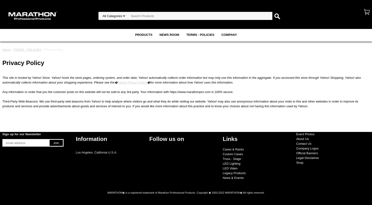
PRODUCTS (143, 35)
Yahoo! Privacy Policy (132, 82)
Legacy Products (234, 173)
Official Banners (307, 153)
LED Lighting (231, 163)
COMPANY (229, 35)
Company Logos (307, 148)
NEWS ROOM (169, 35)
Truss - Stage (232, 159)
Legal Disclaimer (307, 158)
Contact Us (303, 143)
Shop (299, 162)
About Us (302, 139)
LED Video (230, 168)
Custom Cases (233, 154)
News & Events (233, 178)
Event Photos (305, 134)
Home (6, 49)
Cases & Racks (233, 149)
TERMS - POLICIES (200, 35)
